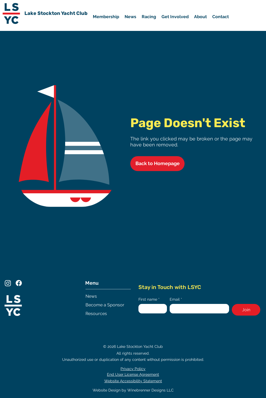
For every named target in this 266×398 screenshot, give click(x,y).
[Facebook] (19, 283)
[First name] (151, 308)
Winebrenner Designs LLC (150, 390)
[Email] (198, 308)
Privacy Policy (133, 369)
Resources (96, 313)
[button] (175, 17)
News (91, 296)
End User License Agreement (133, 374)
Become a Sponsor (105, 304)
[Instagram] (8, 283)
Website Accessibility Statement (133, 381)
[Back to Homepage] (157, 163)
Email (176, 299)
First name (149, 299)
